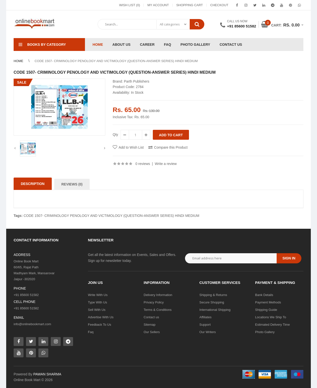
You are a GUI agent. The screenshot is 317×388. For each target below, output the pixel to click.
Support (205, 324)
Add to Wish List (131, 147)
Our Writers (207, 332)
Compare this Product (170, 147)
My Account (158, 5)
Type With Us (97, 302)
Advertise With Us (100, 317)
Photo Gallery (265, 332)
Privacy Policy (154, 302)
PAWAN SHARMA (47, 374)
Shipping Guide (266, 310)
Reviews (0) (72, 184)
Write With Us (97, 295)
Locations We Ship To (270, 317)
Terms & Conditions (158, 310)
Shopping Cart (189, 5)
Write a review (166, 164)
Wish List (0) (129, 5)
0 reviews (142, 164)
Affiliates (205, 317)
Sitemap (150, 324)
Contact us (151, 317)
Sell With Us (97, 310)
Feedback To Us (99, 324)
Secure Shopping (211, 302)
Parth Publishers (136, 81)
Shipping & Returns (213, 295)
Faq (90, 332)
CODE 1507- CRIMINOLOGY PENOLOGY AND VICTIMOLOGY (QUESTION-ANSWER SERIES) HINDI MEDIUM (111, 216)
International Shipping (215, 310)
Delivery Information (158, 295)
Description (33, 184)
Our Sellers (152, 332)
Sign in (288, 258)
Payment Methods (268, 302)
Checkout (219, 5)
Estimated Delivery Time (272, 324)
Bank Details (264, 295)
